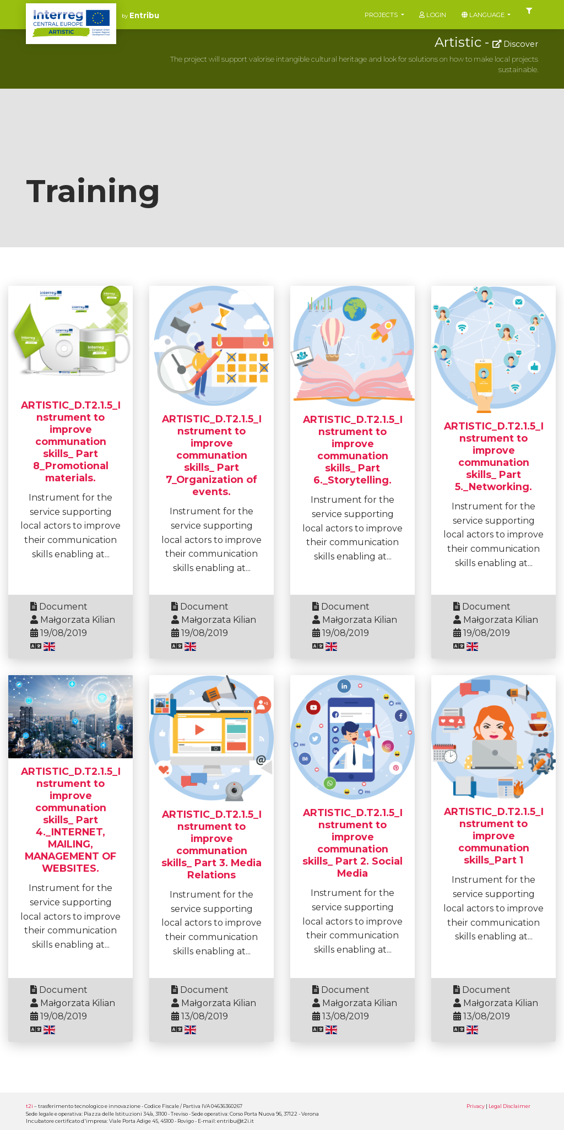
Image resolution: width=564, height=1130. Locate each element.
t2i (29, 1106)
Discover (515, 44)
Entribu (144, 15)
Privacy (476, 1106)
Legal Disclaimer (509, 1106)
